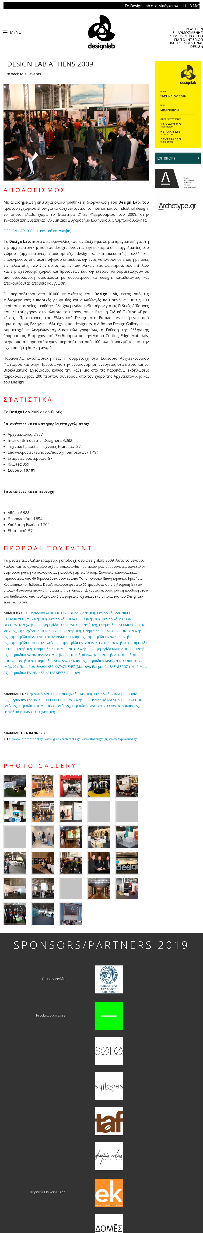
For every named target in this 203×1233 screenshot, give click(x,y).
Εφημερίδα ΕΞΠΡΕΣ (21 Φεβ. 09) (35, 643)
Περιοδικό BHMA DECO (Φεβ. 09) (74, 619)
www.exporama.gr (123, 739)
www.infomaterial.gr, (46, 739)
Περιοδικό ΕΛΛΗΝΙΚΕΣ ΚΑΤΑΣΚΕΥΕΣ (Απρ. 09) (45, 672)
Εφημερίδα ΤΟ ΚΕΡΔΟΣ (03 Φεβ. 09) (69, 625)
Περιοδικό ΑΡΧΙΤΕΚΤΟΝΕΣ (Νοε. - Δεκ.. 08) (62, 613)
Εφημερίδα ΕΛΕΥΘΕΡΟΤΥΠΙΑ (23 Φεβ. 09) (49, 631)
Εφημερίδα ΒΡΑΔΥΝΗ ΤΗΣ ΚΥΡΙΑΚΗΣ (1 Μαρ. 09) (47, 636)
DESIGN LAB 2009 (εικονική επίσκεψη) (37, 230)
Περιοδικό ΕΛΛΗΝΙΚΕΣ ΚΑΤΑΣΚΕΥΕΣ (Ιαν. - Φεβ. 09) (49, 700)
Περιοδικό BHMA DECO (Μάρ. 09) (29, 712)
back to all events (24, 74)
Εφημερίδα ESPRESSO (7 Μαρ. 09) (60, 660)
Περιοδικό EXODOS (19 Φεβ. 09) (94, 654)
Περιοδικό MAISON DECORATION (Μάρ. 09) (105, 706)
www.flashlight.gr (94, 739)
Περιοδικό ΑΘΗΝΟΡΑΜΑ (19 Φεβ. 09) (39, 654)
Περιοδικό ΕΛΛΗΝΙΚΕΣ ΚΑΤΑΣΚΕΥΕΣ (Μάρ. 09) (55, 666)
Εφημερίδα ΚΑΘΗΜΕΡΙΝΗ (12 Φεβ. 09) (63, 649)
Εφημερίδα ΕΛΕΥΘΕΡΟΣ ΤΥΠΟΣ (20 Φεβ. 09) (95, 643)
